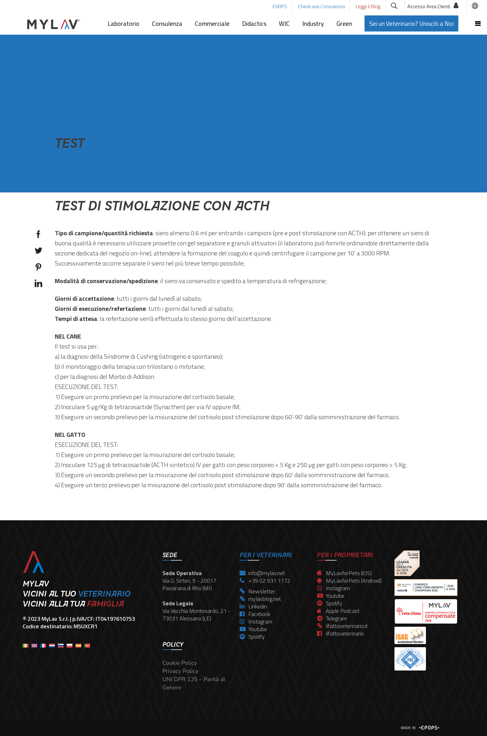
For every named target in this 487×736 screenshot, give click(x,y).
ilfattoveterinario (340, 633)
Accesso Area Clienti (428, 6)
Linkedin (253, 606)
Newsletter (257, 591)
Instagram (256, 621)
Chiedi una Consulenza (321, 6)
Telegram (332, 618)
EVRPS (280, 6)
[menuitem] (25, 643)
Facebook (255, 614)
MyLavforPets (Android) (349, 580)
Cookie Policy (179, 663)
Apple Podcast (338, 611)
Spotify (252, 636)
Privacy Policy (180, 671)
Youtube (253, 629)
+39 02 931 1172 (265, 580)
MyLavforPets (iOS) (344, 573)
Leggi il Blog (368, 6)
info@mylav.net (262, 573)
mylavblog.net (260, 599)
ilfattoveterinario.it (342, 626)
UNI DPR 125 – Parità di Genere (193, 683)
